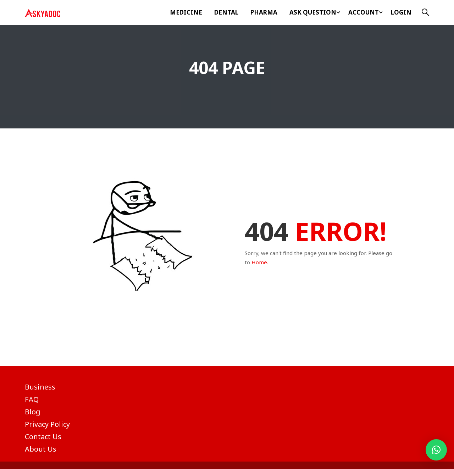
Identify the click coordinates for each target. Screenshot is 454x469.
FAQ (32, 399)
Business (40, 387)
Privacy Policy (47, 424)
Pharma (263, 12)
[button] (436, 449)
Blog (32, 411)
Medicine (186, 12)
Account (363, 12)
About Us (40, 449)
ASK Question (312, 12)
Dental (226, 12)
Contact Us (43, 436)
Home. (259, 262)
